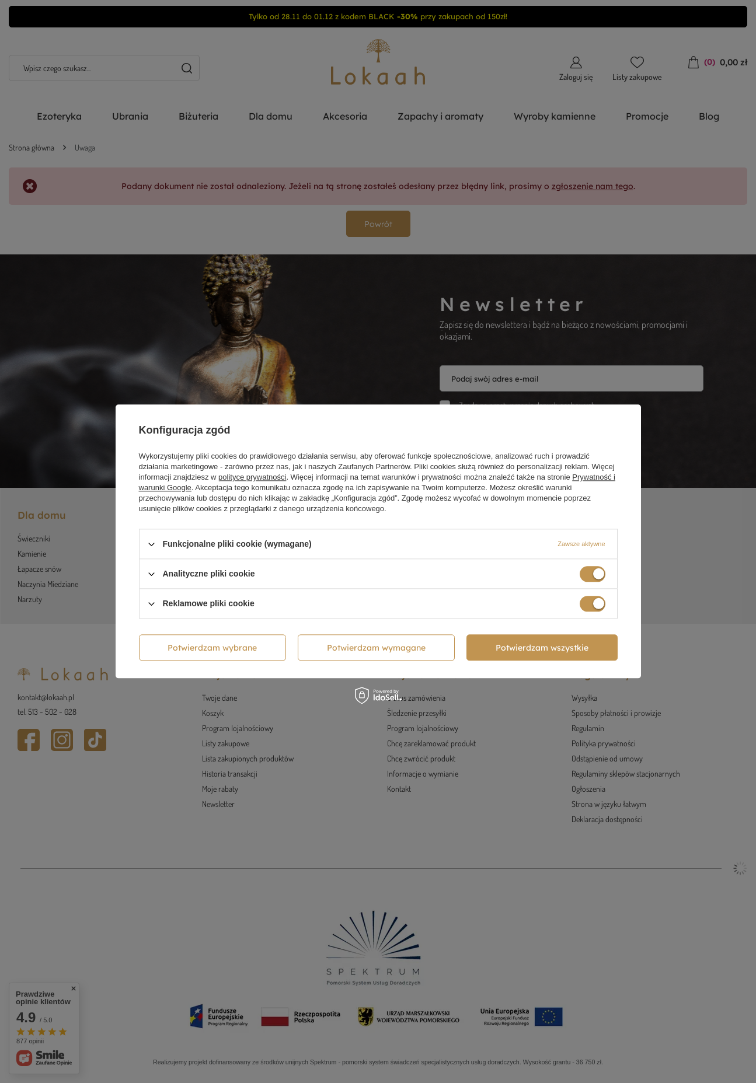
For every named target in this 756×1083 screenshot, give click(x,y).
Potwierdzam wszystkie (542, 647)
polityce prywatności (252, 477)
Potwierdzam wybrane (212, 647)
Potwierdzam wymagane (376, 647)
